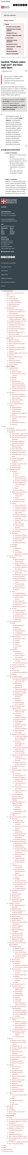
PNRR (13, 816)
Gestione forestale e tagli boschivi (20, 512)
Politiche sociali (16, 637)
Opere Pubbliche (16, 963)
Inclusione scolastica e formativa (21, 661)
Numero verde (5, 239)
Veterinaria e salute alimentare (11, 41)
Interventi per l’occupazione (18, 868)
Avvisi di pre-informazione (18, 685)
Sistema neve (18, 605)
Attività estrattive (17, 1083)
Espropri (14, 378)
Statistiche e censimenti (18, 453)
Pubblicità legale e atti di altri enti (18, 353)
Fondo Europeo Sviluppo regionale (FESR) (18, 708)
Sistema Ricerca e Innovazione (17, 1069)
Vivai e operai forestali (21, 530)
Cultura (14, 558)
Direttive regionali (20, 863)
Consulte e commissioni (15, 302)
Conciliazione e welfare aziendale (18, 892)
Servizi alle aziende (17, 449)
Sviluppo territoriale (17, 1072)
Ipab (16, 649)
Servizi (5, 1147)
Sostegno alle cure (11, 33)
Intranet (3, 286)
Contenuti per (9, 1108)
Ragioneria (15, 421)
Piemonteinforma (13, 306)
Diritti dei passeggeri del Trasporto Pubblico (18, 913)
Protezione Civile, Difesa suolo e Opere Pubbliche (17, 945)
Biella (2, 232)
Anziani (17, 645)
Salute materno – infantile (13, 47)
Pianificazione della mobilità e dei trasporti (19, 924)
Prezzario (17, 965)
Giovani (17, 628)
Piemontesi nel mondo (21, 575)
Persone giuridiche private (19, 667)
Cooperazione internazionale (19, 673)
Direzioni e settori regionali (16, 310)
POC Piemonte (19, 782)
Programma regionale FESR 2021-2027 (21, 711)
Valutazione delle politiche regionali (19, 418)
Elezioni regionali (16, 372)
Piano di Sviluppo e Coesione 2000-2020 (21, 779)
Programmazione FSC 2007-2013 (21, 792)
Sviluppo (11, 1066)
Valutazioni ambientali (21, 481)
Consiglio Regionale (14, 300)
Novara (12, 228)
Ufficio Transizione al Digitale (17, 315)
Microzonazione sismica (21, 1030)
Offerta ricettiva (19, 616)
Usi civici (14, 379)
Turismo (14, 609)
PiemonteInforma (7, 1151)
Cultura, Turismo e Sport (15, 556)
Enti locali (14, 370)
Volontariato (18, 1000)
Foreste (14, 504)
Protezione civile (16, 987)
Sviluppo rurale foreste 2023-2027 (21, 521)
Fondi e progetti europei (15, 677)
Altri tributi (15, 1106)
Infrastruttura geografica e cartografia (21, 553)
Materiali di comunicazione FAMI (20, 811)
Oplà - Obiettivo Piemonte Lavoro (18, 1138)
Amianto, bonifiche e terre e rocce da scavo (21, 478)
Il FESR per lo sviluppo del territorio (18, 1143)
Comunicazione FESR (20, 726)
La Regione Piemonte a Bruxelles (18, 321)
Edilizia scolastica (16, 895)
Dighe (16, 983)
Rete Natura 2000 (20, 500)
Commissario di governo (18, 985)
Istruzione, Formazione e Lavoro (17, 818)
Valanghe (17, 1017)
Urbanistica (18, 549)
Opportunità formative (21, 844)
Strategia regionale (20, 594)
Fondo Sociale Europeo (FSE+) (20, 679)
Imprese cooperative (17, 1087)
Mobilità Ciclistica (16, 910)
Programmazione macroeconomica (16, 410)
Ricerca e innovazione (12, 54)
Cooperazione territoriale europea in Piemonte (21, 759)
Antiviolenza (18, 630)
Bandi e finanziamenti (15, 342)
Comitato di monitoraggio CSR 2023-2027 (20, 744)
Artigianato (15, 1085)
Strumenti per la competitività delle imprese (20, 872)
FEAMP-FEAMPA (16, 468)
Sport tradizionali (19, 601)
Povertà (17, 641)
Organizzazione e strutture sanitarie (13, 30)
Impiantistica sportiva (21, 603)
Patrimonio (12, 393)
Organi (8, 295)
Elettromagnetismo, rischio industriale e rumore (20, 485)
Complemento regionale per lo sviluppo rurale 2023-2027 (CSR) (21, 739)
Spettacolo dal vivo (20, 588)
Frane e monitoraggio (21, 1015)
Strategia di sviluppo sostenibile (17, 430)
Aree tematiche (10, 428)
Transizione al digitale (18, 1093)
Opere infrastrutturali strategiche (18, 932)
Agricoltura (12, 432)
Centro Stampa (16, 402)
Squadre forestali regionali (19, 1035)
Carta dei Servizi (13, 364)
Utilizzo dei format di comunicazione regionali (15, 361)
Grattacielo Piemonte (14, 327)
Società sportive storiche (19, 599)
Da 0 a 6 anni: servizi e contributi (21, 828)
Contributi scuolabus (17, 942)
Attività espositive (20, 577)
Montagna (14, 534)
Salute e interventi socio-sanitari (20, 657)
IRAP (13, 1100)
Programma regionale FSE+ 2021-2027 (21, 681)
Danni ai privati (19, 951)
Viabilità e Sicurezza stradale (20, 916)
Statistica (14, 425)
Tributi (10, 1094)
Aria (16, 475)
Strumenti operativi (11, 51)
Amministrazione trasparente (17, 329)
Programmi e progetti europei (20, 756)
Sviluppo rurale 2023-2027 (19, 464)
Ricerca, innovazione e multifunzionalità (18, 446)
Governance (18, 775)
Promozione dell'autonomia (19, 653)
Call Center (12, 346)
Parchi (16, 498)
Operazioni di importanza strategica (21, 689)
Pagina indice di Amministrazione (15, 293)
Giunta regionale (13, 298)
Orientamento (15, 897)
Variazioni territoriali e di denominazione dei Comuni (19, 390)
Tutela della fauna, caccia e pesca (19, 456)
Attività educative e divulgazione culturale (21, 565)
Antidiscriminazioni (20, 632)
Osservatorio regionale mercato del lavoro (18, 901)
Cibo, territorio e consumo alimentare (19, 439)
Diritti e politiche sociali (15, 622)
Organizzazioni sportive (21, 596)
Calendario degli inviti (21, 718)
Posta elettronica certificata (8, 282)
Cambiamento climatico (18, 502)
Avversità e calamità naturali (19, 436)
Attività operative (19, 1038)
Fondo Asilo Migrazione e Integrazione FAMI (19, 804)
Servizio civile (15, 671)
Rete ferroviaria (16, 918)
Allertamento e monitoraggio (19, 994)
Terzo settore (18, 647)
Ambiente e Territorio (14, 470)
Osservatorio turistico (21, 618)
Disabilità (14, 650)
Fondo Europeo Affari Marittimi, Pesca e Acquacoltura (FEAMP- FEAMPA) (18, 798)
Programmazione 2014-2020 (19, 732)
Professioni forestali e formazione (21, 518)
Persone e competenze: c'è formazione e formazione (16, 1131)
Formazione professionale (19, 842)
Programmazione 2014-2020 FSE (19, 704)
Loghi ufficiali (4, 274)
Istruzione (14, 820)
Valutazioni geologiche (21, 1014)
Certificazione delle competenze (20, 856)
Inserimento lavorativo (21, 664)
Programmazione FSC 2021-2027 (21, 785)
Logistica (17, 999)
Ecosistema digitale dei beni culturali (21, 568)
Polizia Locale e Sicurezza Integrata (19, 375)
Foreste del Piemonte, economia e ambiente (21, 508)
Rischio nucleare (19, 490)
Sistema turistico (19, 613)
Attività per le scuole (20, 835)
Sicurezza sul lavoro (11, 44)
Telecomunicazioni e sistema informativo (20, 1005)
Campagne (12, 1134)
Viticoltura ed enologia (18, 458)
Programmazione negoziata (19, 413)
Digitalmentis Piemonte (15, 1136)
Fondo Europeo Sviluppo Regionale (18, 1078)
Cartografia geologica (21, 1012)
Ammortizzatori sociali (21, 884)
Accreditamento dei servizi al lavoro (20, 886)
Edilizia (17, 551)
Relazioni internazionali (15, 323)
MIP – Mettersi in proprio (19, 877)
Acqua (16, 474)
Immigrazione (18, 633)
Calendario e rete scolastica (19, 824)
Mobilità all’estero (20, 848)
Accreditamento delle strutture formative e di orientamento (21, 852)
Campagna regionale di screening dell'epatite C (18, 1124)
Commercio (15, 1089)
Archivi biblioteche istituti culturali (20, 561)
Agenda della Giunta (14, 304)
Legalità (14, 675)
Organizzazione (10, 308)
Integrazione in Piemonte (19, 807)
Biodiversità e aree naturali (19, 492)
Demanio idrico (16, 961)
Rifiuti (16, 489)
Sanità (7, 24)
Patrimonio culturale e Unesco (21, 582)
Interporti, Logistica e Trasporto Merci (17, 928)
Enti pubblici (12, 1111)
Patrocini (11, 355)
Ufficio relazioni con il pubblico (17, 344)
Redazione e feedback (6, 278)
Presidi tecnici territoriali (18, 1032)
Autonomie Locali (13, 368)
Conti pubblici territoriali (18, 423)
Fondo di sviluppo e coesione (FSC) (19, 772)
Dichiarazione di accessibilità (8, 263)
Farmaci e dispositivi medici (14, 35)
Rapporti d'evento (20, 950)
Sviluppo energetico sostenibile (17, 1075)
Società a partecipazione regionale (18, 336)
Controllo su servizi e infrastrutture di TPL (17, 935)
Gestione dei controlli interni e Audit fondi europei (17, 333)
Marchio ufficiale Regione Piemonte (16, 358)
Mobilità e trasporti (14, 904)
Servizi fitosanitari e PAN (18, 451)
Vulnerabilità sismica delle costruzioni (20, 1028)
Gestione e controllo (20, 694)
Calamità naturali (16, 948)
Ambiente (14, 472)
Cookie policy (4, 271)
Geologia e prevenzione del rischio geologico (19, 1009)
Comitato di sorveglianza (18, 700)
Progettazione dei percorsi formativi (20, 860)
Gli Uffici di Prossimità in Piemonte (18, 1121)
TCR (13, 1104)
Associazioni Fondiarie (21, 536)
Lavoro (14, 865)
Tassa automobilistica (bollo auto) (19, 1097)
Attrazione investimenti (18, 1081)
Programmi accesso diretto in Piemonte (20, 764)
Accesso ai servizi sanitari (13, 27)
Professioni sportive (20, 607)
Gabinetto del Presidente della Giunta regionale (17, 313)
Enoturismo (18, 620)
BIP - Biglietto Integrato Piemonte (18, 907)
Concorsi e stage (13, 331)
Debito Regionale (16, 408)
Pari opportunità (19, 626)
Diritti (13, 624)
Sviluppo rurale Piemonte (19, 735)
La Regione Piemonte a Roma (17, 325)
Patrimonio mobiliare (17, 400)
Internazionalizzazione (18, 1091)
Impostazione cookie (7, 251)
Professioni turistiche (20, 615)
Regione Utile (9, 338)
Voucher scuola (19, 822)
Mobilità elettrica (16, 921)
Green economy (16, 532)
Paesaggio (15, 545)
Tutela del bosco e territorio (20, 527)
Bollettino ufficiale (14, 340)
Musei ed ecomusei (20, 579)
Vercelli (12, 234)
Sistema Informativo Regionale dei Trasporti (18, 939)
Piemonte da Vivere (8, 1153)
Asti (2, 230)
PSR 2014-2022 (16, 466)
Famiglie (17, 643)
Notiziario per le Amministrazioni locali (18, 382)
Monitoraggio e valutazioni (19, 696)
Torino (11, 230)
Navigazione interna (17, 919)
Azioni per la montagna (21, 537)
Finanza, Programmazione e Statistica (16, 405)
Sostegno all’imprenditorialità (20, 881)
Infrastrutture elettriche (21, 966)
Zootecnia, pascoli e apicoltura (17, 461)
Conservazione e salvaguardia (19, 495)
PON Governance (16, 814)
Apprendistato (19, 846)
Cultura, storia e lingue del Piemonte (21, 572)
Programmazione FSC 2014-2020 (21, 789)
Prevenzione (10, 38)
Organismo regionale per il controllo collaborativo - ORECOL (17, 318)
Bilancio (14, 415)
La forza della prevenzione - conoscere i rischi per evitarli (16, 1127)
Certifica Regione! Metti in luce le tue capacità (18, 1140)
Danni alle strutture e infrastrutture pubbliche (21, 954)
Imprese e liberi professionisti (17, 1113)
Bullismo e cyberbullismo (18, 832)
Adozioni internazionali (18, 665)
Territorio (14, 547)
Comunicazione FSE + (20, 692)
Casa (13, 669)
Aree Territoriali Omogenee (16, 1145)
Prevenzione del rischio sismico (18, 1020)
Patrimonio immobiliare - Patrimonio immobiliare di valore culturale (19, 396)
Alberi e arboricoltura (20, 505)
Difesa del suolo (16, 970)
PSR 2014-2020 (19, 524)
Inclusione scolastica (20, 840)
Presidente (12, 297)
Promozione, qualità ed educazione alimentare (18, 442)
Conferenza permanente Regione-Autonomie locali (19, 386)
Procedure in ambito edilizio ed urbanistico (21, 1024)
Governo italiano (5, 1)
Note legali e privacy (6, 267)
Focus (10, 1119)
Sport (13, 592)
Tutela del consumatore (21, 635)
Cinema (17, 590)
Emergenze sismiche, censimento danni (20, 958)
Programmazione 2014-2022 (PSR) (19, 753)
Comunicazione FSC (20, 776)
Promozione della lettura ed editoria (20, 585)
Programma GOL (16, 899)
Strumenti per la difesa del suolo (21, 973)
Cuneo (2, 234)
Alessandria (4, 228)
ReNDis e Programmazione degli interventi (21, 979)
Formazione (18, 1002)
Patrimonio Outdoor (20, 543)
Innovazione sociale (20, 639)
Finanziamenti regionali (21, 968)
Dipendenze (9, 49)
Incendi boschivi (19, 997)
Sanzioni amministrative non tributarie (16, 350)
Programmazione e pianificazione (20, 990)
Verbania (12, 232)
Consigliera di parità (20, 889)
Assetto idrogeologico (21, 976)
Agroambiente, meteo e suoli (20, 434)
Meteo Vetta (18, 541)
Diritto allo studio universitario (19, 838)
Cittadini (11, 1110)
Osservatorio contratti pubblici (17, 347)
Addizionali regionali (17, 1102)
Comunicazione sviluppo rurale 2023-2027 (21, 749)
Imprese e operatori (20, 515)
